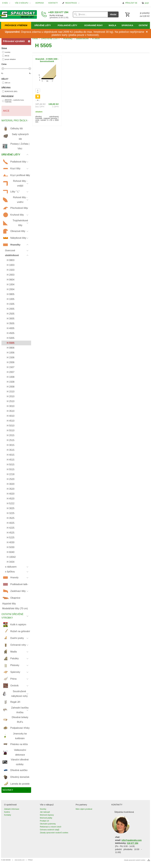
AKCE (5, 56)
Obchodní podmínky (48, 824)
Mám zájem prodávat (84, 809)
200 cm (6, 83)
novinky (6, 52)
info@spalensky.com (132, 840)
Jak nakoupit (45, 812)
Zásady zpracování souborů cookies (54, 833)
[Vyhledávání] (90, 14)
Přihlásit (30, 860)
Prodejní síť (44, 821)
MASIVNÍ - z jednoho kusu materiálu (13, 101)
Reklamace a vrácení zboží (50, 827)
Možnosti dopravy (47, 815)
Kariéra (7, 812)
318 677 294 (132, 843)
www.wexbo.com (20, 860)
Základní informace (11, 809)
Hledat (113, 14)
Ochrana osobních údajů (49, 830)
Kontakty (7, 815)
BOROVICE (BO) (9, 91)
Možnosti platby (46, 818)
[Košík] (137, 14)
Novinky (43, 809)
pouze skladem (9, 59)
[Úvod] (18, 14)
